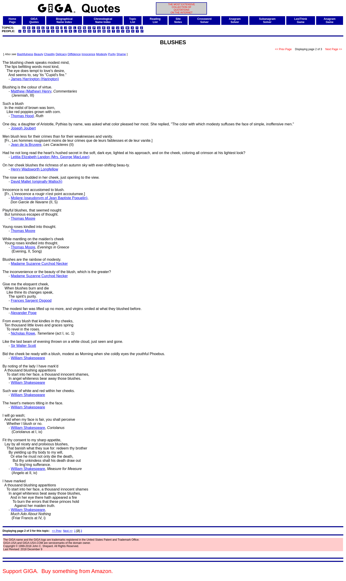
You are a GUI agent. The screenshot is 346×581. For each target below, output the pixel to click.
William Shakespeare (28, 358)
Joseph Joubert (23, 128)
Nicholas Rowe (23, 333)
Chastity (49, 54)
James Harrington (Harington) (35, 79)
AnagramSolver (235, 20)
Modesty (101, 54)
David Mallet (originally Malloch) (36, 181)
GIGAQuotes (34, 20)
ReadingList (155, 20)
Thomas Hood (22, 116)
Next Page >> (334, 49)
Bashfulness (25, 54)
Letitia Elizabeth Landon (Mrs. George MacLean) (50, 157)
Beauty (38, 54)
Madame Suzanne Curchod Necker (39, 264)
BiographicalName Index (64, 20)
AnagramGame (330, 20)
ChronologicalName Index (103, 20)
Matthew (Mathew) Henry (31, 91)
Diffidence (74, 54)
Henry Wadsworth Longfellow (34, 169)
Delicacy (61, 54)
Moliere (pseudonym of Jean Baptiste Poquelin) (49, 198)
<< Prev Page (283, 49)
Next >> (67, 530)
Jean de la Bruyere (26, 145)
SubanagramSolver (267, 20)
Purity (112, 54)
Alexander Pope (24, 313)
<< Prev (57, 530)
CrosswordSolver (204, 20)
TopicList (132, 20)
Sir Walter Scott (23, 346)
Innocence (88, 54)
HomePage (12, 20)
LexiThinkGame (300, 20)
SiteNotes (178, 20)
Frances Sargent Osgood (31, 300)
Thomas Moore (23, 218)
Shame (121, 54)
